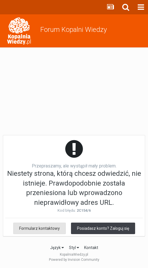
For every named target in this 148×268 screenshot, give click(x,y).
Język (57, 247)
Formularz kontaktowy (39, 228)
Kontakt (91, 247)
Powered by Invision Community (74, 260)
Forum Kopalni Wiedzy (73, 30)
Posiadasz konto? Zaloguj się (103, 228)
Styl (74, 247)
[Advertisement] (74, 91)
